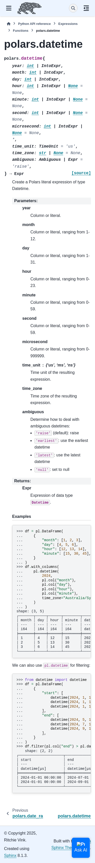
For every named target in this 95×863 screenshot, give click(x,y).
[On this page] (86, 8)
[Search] (73, 8)
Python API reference (34, 24)
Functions (20, 31)
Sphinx (10, 855)
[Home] (8, 23)
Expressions (68, 24)
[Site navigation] (8, 8)
